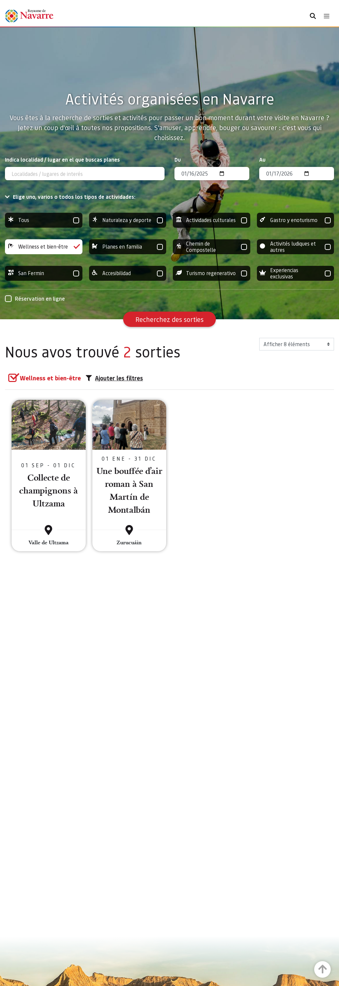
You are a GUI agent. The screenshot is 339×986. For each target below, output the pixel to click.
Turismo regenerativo (211, 273)
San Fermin (43, 273)
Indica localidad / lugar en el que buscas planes (62, 159)
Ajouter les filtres (114, 378)
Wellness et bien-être (43, 246)
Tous (43, 220)
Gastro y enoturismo (295, 220)
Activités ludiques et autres (295, 246)
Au (262, 159)
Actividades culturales (211, 220)
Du (177, 159)
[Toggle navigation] (326, 16)
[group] (43, 220)
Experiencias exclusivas (295, 273)
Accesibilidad (128, 273)
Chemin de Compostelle (211, 246)
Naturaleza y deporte (128, 220)
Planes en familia (128, 246)
